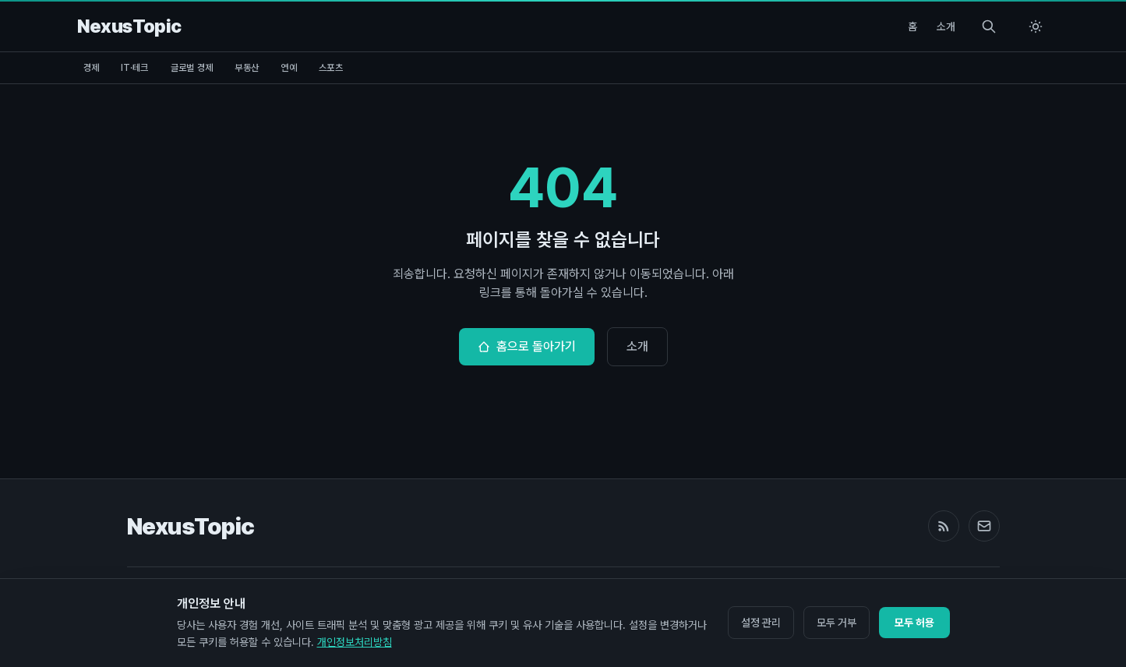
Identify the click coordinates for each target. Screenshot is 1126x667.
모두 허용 (914, 622)
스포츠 (331, 67)
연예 (289, 67)
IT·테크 (135, 67)
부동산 (247, 67)
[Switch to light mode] (1036, 26)
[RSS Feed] (943, 526)
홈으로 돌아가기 (527, 346)
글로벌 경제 (192, 67)
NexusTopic (191, 526)
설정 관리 (761, 622)
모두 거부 (836, 622)
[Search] (989, 26)
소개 (946, 26)
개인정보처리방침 (354, 642)
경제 (91, 67)
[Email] (984, 526)
